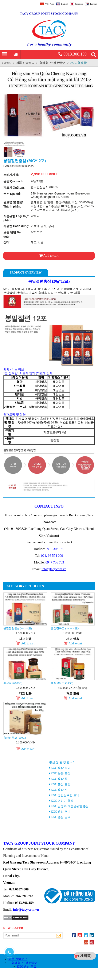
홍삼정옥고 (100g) (62, 683)
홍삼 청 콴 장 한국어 (52, 62)
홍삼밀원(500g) (12, 683)
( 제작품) (84, 955)
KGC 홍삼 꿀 (78, 62)
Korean (93, 4)
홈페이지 (6, 62)
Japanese (79, 4)
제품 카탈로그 (25, 62)
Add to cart (48, 255)
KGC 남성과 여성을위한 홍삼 (70, 806)
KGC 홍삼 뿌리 (60, 768)
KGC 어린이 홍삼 (62, 800)
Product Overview (26, 272)
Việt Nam (49, 4)
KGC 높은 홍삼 (60, 773)
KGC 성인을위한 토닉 (65, 795)
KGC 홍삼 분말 (60, 784)
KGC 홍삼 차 (59, 789)
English (64, 4)
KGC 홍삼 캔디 (60, 811)
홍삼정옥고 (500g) (14, 737)
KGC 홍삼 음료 (60, 817)
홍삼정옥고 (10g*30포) (65, 628)
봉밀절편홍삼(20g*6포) (17, 628)
